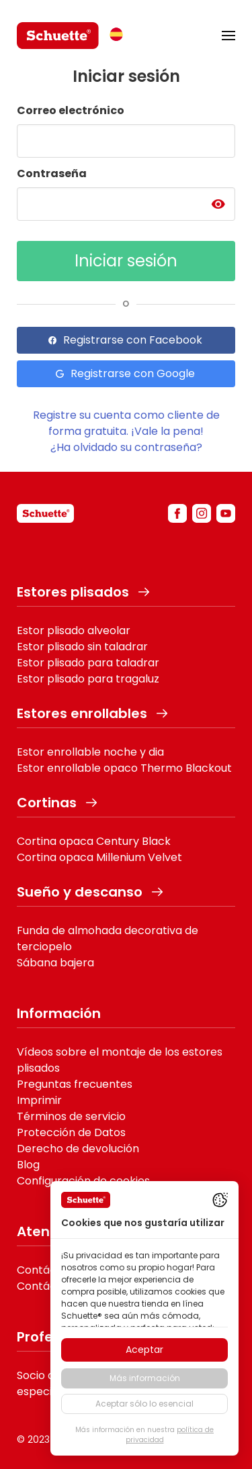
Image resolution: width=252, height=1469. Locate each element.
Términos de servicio (71, 1116)
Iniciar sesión (126, 261)
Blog (28, 1164)
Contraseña (52, 173)
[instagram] (201, 513)
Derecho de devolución (78, 1148)
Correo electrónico (70, 110)
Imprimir (39, 1100)
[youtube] (225, 513)
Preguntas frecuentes (74, 1084)
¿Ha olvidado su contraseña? (126, 447)
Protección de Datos (71, 1132)
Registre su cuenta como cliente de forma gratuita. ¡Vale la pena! (126, 423)
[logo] (58, 35)
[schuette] (45, 513)
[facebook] (177, 513)
